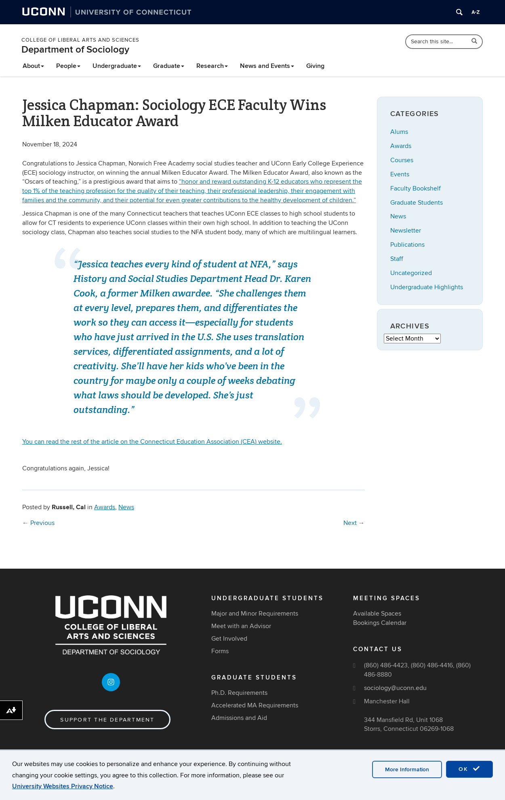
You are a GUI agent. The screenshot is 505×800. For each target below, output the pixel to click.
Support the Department (107, 719)
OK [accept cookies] (469, 768)
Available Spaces (377, 614)
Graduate (168, 66)
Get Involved (229, 639)
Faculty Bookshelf (415, 188)
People (68, 66)
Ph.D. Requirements (239, 693)
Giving (315, 66)
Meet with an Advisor (241, 626)
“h (192, 191)
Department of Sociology (75, 49)
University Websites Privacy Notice (62, 786)
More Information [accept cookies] (407, 769)
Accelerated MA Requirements (254, 705)
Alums (399, 132)
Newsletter (405, 230)
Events (399, 174)
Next (354, 523)
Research (212, 66)
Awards (104, 507)
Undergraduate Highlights (426, 287)
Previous (38, 523)
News (126, 507)
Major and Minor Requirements (254, 614)
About (33, 66)
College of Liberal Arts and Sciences (80, 40)
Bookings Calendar (379, 623)
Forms (220, 651)
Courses (401, 160)
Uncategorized (411, 273)
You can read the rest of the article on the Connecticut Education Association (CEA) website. (152, 442)
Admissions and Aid (239, 718)
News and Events (267, 66)
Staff (396, 259)
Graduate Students (416, 203)
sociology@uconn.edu (395, 688)
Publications (407, 245)
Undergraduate (117, 66)
